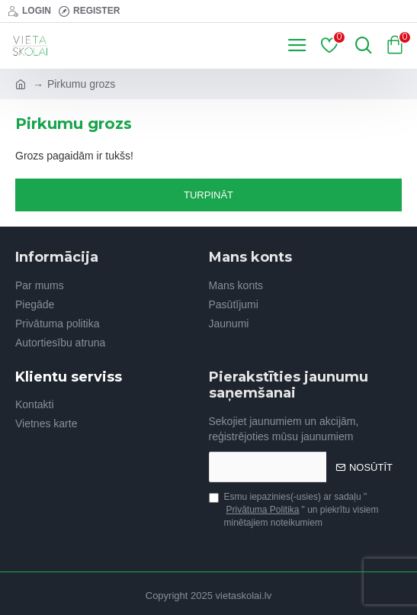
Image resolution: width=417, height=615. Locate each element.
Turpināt (208, 195)
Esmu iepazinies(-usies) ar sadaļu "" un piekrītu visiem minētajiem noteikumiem (294, 509)
